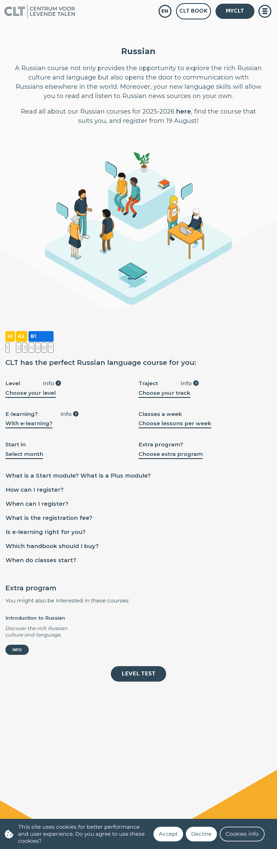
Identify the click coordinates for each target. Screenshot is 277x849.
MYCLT (235, 11)
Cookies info (242, 833)
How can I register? (34, 489)
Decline (201, 833)
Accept (168, 833)
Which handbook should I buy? (52, 546)
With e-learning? (28, 423)
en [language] (164, 11)
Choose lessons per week (174, 423)
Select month (24, 454)
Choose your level (30, 392)
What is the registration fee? (49, 518)
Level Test (138, 673)
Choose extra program (170, 454)
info (17, 649)
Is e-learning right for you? (45, 532)
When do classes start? (41, 560)
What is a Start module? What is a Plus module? (78, 475)
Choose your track (164, 392)
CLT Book (193, 11)
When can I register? (37, 503)
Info (52, 383)
